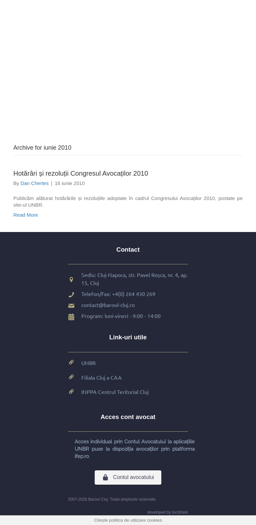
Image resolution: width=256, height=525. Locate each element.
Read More (25, 215)
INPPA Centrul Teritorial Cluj (115, 391)
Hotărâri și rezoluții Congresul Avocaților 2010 (80, 173)
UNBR (88, 362)
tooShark (180, 512)
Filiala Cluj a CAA (101, 377)
